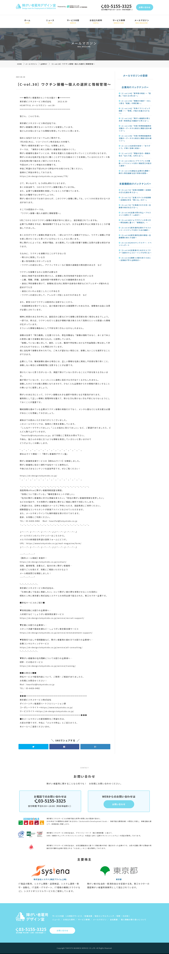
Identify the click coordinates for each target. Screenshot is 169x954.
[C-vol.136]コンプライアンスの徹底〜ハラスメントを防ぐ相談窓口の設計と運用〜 (135, 163)
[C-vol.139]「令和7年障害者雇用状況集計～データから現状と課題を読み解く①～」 (135, 138)
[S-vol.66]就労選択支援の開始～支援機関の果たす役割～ (135, 236)
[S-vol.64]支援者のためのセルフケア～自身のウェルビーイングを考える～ (135, 251)
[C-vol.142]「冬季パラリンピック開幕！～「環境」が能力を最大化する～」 (134, 110)
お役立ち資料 (96, 21)
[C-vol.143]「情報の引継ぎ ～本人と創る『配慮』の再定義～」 (135, 102)
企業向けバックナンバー (135, 87)
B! (95, 746)
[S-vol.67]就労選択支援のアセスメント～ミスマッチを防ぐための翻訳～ (135, 228)
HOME (19, 64)
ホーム (27, 21)
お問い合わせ (145, 7)
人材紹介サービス (74, 916)
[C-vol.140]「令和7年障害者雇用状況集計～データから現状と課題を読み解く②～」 (135, 128)
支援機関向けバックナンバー (135, 183)
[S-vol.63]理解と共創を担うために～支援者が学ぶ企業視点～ (135, 259)
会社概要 (114, 919)
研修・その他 (122, 916)
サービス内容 (73, 21)
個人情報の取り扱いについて (133, 919)
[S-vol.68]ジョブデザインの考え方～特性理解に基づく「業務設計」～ (135, 221)
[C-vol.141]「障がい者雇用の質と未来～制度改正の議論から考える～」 (134, 119)
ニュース (50, 21)
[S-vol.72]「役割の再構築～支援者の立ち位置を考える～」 (135, 191)
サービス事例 (119, 21)
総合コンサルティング (104, 916)
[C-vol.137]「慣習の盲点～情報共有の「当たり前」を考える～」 (134, 154)
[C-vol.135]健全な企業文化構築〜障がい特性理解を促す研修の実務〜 (134, 172)
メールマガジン (142, 21)
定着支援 (88, 916)
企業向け (44, 64)
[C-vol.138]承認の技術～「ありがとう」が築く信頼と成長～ (134, 147)
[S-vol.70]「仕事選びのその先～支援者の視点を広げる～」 (135, 206)
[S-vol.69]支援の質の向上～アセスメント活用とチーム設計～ (135, 213)
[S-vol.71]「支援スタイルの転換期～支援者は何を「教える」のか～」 (135, 198)
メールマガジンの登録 (135, 75)
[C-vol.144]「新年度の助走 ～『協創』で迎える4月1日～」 (135, 94)
